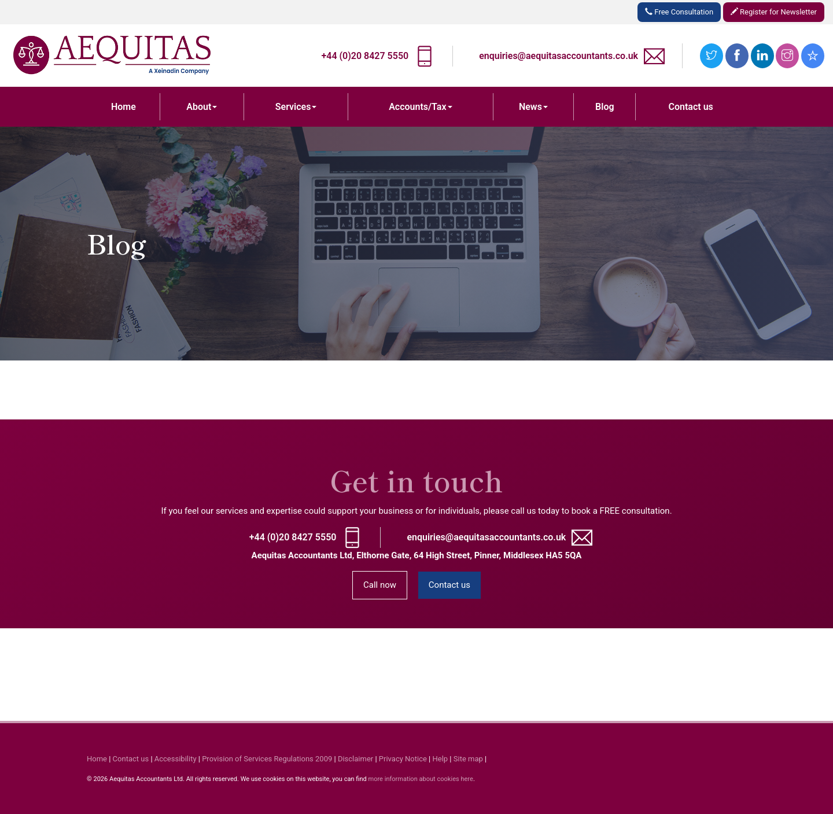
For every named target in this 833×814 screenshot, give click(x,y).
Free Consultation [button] (679, 12)
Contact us (691, 106)
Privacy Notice (403, 758)
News (533, 106)
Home (123, 106)
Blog (604, 106)
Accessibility (175, 758)
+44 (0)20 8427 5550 (364, 55)
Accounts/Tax (420, 106)
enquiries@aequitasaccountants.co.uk (558, 55)
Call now (379, 585)
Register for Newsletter (774, 12)
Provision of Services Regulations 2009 (267, 758)
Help (440, 758)
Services (296, 106)
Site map (468, 758)
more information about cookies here (420, 779)
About (201, 106)
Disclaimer (355, 758)
